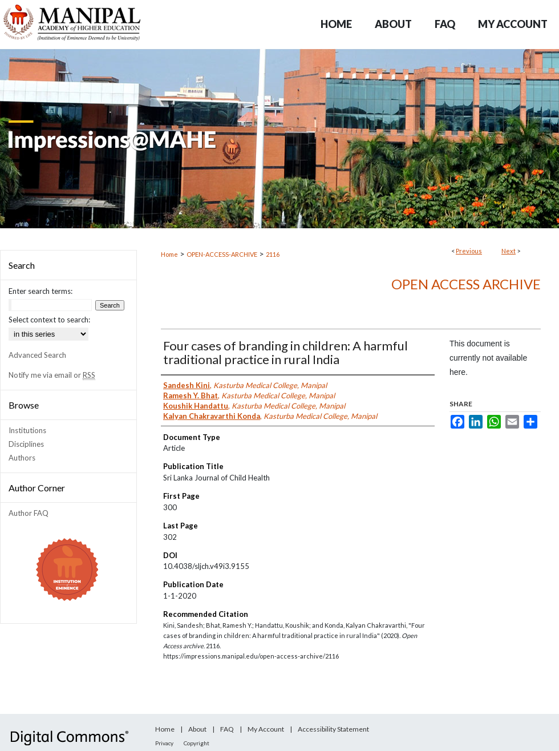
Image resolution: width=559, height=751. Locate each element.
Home (169, 254)
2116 (273, 254)
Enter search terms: (40, 291)
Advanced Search (37, 355)
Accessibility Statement (333, 729)
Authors (22, 457)
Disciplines (26, 444)
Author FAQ (28, 513)
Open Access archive (466, 284)
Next (508, 251)
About (197, 729)
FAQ (227, 729)
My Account (266, 729)
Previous (469, 251)
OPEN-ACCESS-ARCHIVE (222, 254)
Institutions (27, 430)
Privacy (164, 743)
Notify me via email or (52, 374)
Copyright (196, 743)
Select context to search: (49, 319)
